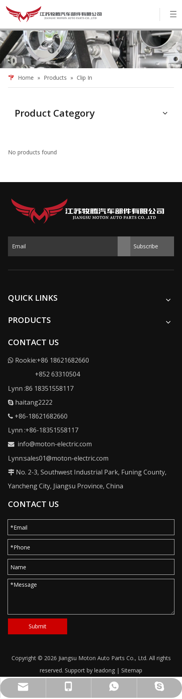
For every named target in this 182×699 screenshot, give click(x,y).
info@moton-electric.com (54, 444)
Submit (37, 626)
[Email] (69, 246)
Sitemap (131, 670)
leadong (104, 670)
